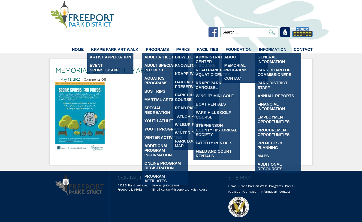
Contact (303, 49)
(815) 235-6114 (172, 185)
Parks (183, 49)
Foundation (238, 49)
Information (272, 49)
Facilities (207, 49)
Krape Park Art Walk (114, 49)
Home (78, 49)
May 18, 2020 (70, 79)
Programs (157, 49)
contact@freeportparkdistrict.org (184, 189)
